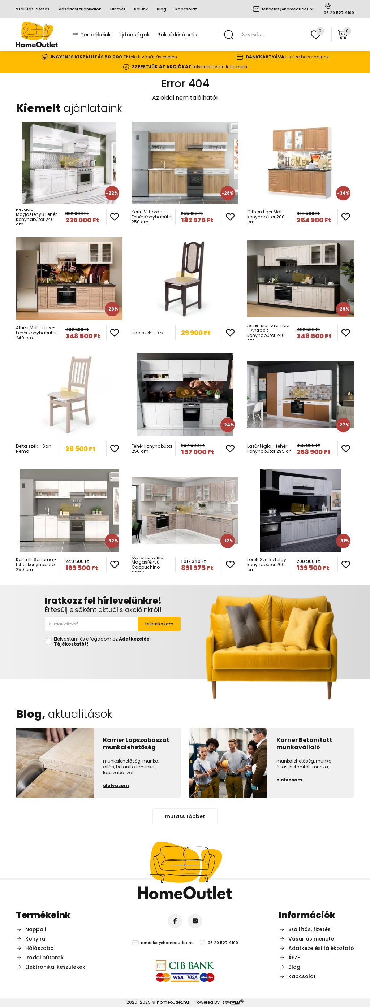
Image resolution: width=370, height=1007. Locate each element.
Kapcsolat (186, 9)
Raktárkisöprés (177, 34)
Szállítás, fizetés (33, 9)
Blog (161, 9)
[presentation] (112, 661)
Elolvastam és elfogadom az (102, 642)
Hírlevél (117, 9)
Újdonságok (134, 34)
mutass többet (185, 816)
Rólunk (141, 9)
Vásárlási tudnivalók (80, 9)
